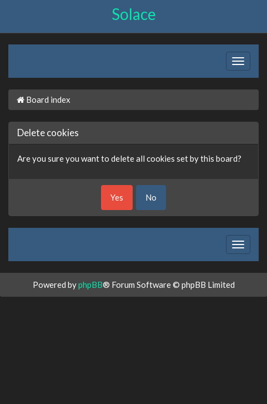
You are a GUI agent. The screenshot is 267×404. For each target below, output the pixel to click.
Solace (134, 13)
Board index (43, 99)
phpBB (90, 285)
